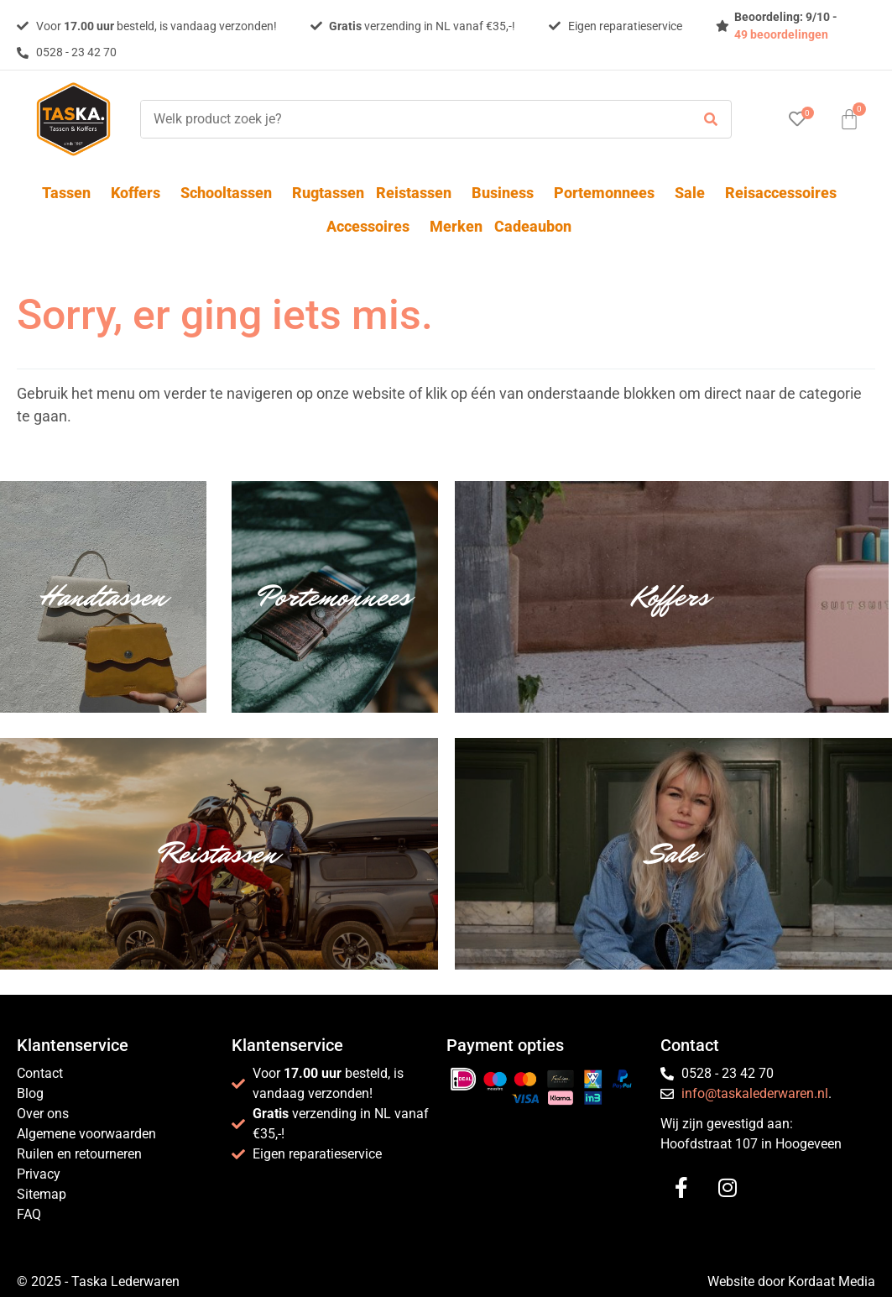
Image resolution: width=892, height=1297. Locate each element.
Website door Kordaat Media (791, 1281)
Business (507, 192)
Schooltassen (230, 192)
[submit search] (711, 119)
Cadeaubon (532, 226)
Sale (694, 192)
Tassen (70, 192)
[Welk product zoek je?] (411, 119)
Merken (456, 226)
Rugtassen (328, 192)
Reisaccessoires (785, 192)
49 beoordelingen (781, 34)
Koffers (140, 192)
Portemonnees (608, 192)
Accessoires (372, 226)
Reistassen (418, 192)
